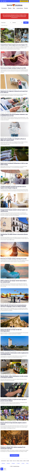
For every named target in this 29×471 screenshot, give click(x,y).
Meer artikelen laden (14, 455)
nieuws (9, 8)
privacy (21, 460)
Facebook (8, 463)
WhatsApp (3, 463)
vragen (8, 460)
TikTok (27, 463)
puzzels (26, 8)
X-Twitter (18, 463)
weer (14, 8)
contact (11, 460)
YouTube (23, 463)
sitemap (17, 460)
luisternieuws (19, 8)
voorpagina (4, 8)
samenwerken (3, 460)
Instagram (13, 463)
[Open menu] (1, 1)
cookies (24, 460)
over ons (14, 460)
